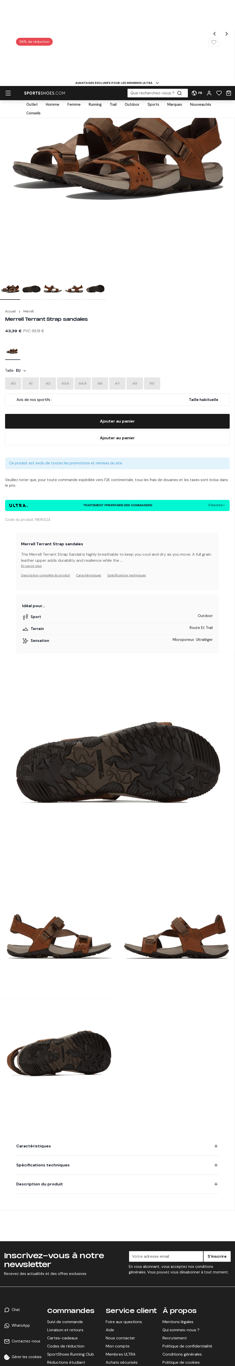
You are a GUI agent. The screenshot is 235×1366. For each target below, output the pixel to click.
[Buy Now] (117, 438)
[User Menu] (196, 11)
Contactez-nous (26, 1341)
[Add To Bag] (117, 421)
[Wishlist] (219, 11)
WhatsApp (21, 1325)
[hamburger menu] (8, 11)
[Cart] (228, 11)
